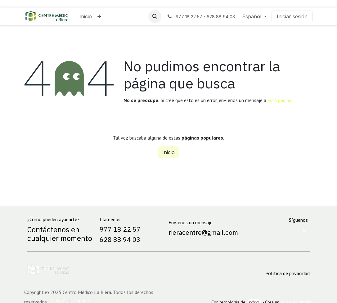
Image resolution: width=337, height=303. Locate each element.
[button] (154, 16)
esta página (279, 100)
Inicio (168, 152)
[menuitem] (85, 16)
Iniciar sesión (292, 16)
